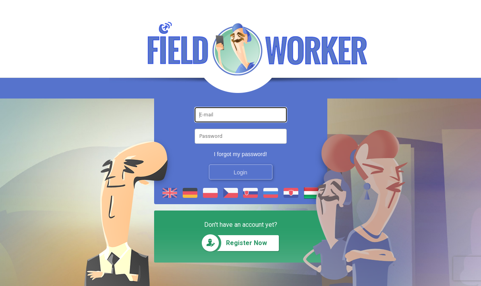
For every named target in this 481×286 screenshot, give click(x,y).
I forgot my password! (240, 154)
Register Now (246, 243)
